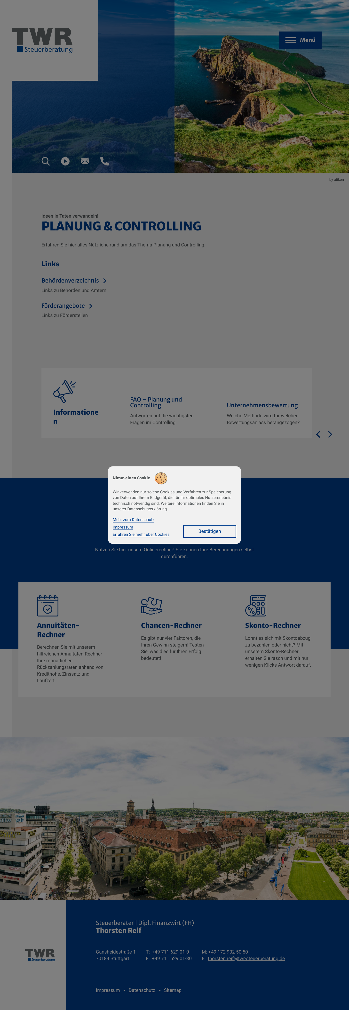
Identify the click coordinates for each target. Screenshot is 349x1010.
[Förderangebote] (138, 311)
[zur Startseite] (40, 955)
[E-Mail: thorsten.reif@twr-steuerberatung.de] (85, 161)
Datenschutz (142, 990)
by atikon (336, 179)
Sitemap (173, 990)
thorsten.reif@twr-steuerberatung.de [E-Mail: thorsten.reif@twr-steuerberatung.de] (246, 958)
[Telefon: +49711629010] (170, 952)
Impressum (108, 990)
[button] (45, 161)
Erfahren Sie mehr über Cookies (141, 534)
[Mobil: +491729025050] (228, 952)
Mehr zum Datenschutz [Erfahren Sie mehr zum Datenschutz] (133, 520)
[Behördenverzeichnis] (138, 286)
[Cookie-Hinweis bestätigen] (209, 531)
